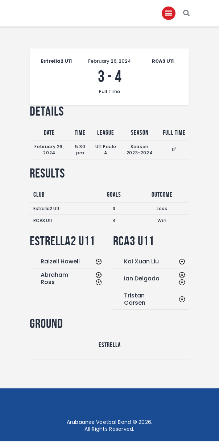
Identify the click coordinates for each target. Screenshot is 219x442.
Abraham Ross (54, 279)
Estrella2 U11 (46, 209)
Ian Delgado (142, 279)
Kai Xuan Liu (141, 262)
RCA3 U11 (42, 221)
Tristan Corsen (134, 300)
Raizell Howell (60, 262)
